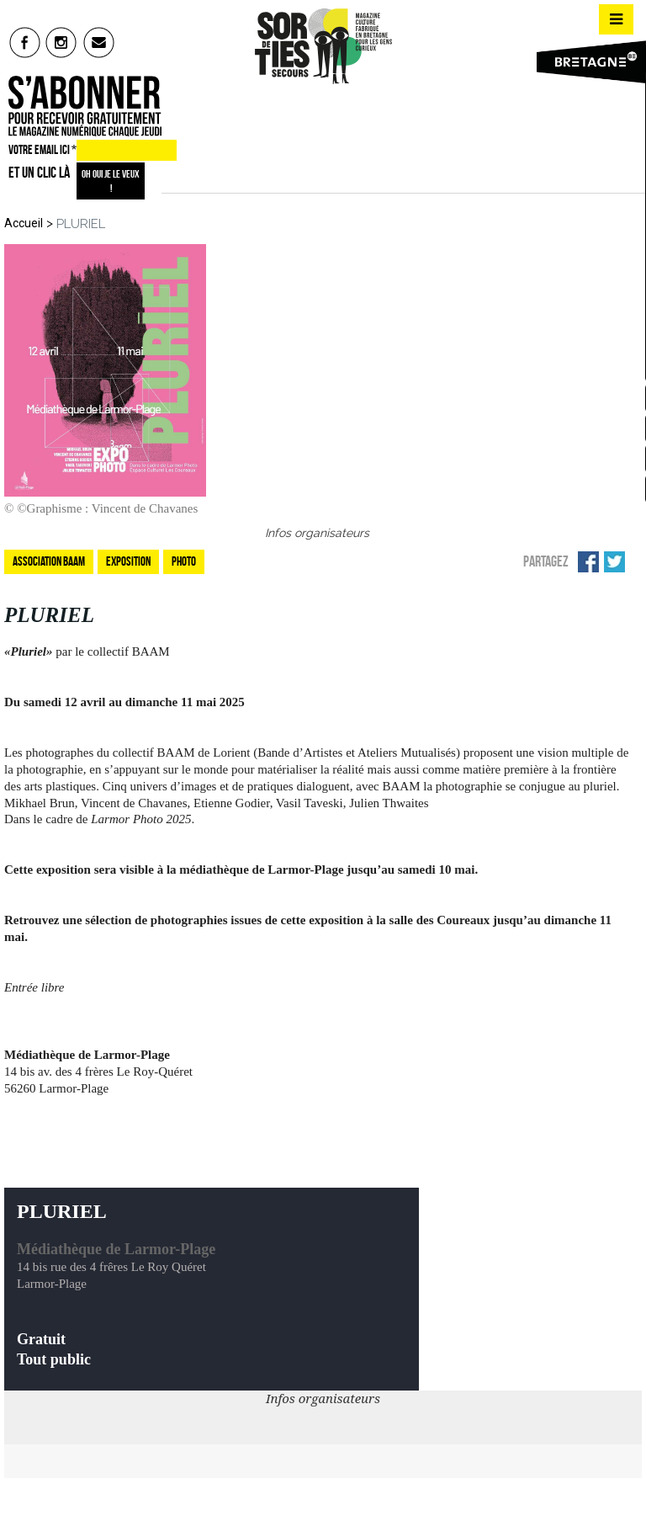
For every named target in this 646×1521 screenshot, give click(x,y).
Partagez (546, 561)
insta (61, 42)
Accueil (23, 223)
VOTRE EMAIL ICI (42, 150)
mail (99, 42)
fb (24, 42)
